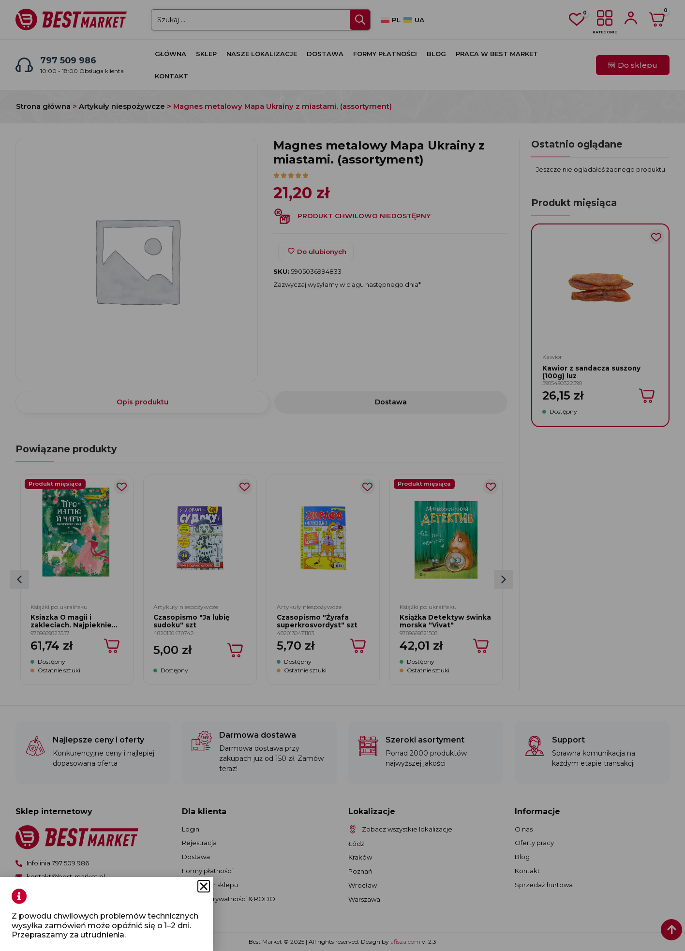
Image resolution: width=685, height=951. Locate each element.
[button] (50, 886)
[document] (342, 475)
